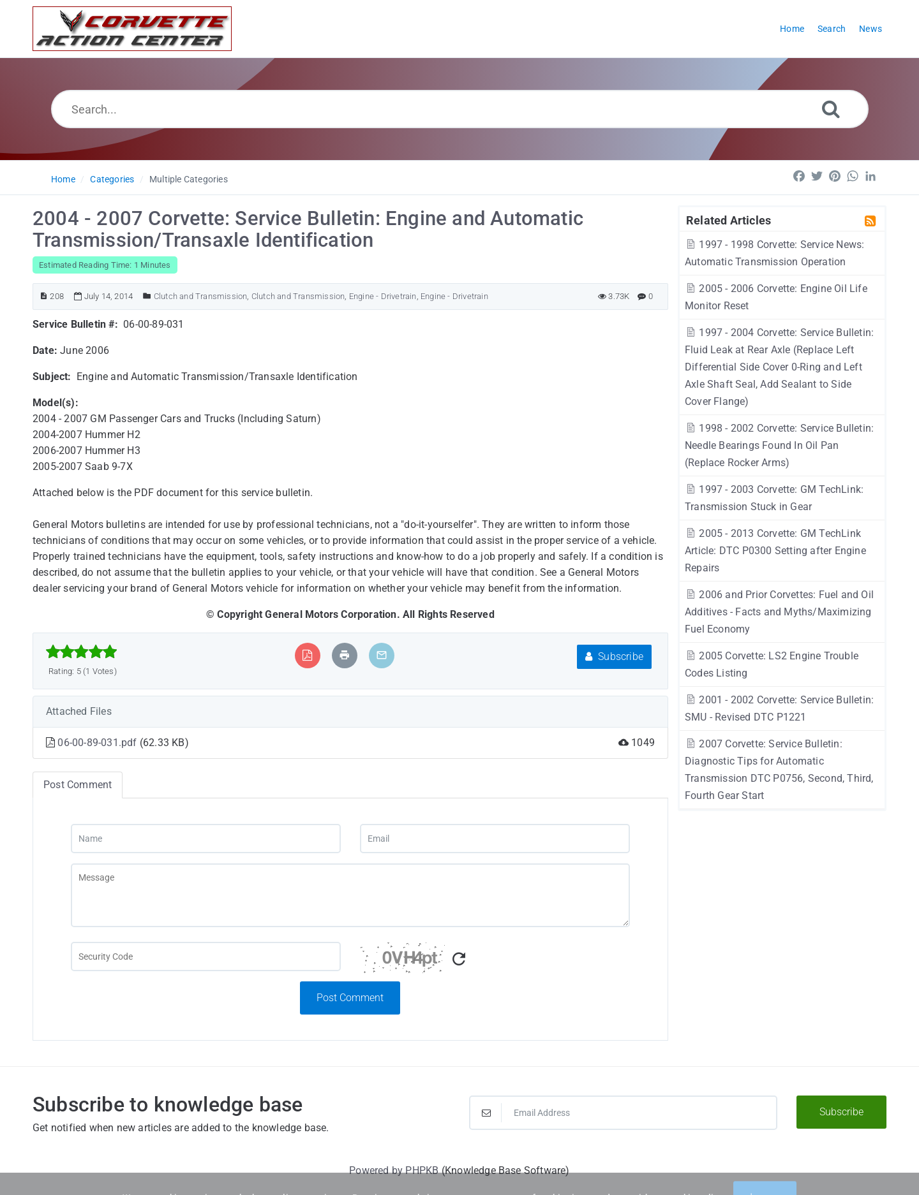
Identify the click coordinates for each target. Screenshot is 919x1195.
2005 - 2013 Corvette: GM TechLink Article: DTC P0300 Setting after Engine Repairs (775, 550)
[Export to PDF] (307, 655)
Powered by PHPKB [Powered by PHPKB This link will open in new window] (393, 1170)
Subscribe (614, 656)
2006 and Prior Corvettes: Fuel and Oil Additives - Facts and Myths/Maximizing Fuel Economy (779, 612)
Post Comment (350, 998)
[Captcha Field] (206, 956)
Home (63, 179)
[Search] (831, 109)
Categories (112, 179)
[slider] (81, 651)
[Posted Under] (147, 296)
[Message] (350, 895)
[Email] (495, 838)
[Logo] (132, 28)
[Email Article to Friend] (381, 655)
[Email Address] (623, 1113)
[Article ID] (44, 296)
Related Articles (728, 220)
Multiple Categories (188, 179)
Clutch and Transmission (201, 296)
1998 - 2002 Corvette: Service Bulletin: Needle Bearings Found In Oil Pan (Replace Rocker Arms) (779, 445)
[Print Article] (344, 655)
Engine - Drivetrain (383, 296)
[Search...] (460, 109)
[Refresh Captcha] (458, 959)
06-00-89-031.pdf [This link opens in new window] (98, 743)
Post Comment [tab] (77, 785)
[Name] (206, 838)
